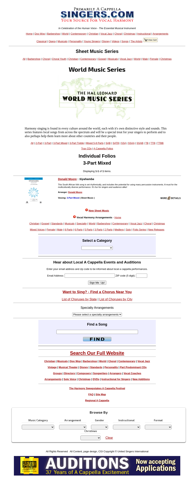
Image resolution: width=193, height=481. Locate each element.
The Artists (136, 41)
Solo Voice (70, 379)
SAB (108, 143)
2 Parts (109, 229)
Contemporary (79, 33)
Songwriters (100, 373)
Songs (124, 41)
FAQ (90, 394)
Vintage (52, 367)
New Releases (156, 229)
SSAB (140, 143)
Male (145, 58)
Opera (52, 41)
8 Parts (69, 229)
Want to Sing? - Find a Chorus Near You (97, 292)
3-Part (47, 143)
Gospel (102, 58)
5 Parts (89, 229)
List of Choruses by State (79, 299)
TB (146, 143)
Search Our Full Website (97, 353)
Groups (57, 373)
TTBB (160, 143)
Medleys (119, 229)
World (65, 33)
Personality (75, 41)
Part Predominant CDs (133, 367)
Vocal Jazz (106, 33)
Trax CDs (86, 148)
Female (154, 58)
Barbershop (53, 33)
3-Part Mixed (60, 143)
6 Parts (79, 229)
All (24, 58)
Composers (84, 373)
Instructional (144, 33)
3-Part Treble (76, 143)
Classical (42, 41)
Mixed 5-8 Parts (95, 143)
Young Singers (92, 41)
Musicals (62, 41)
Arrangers (115, 373)
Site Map (101, 394)
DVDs (96, 379)
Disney (106, 41)
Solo (128, 229)
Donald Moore (67, 179)
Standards (57, 223)
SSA (123, 143)
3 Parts (99, 229)
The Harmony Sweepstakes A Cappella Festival (97, 388)
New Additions (141, 379)
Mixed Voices (37, 229)
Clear (109, 437)
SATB (116, 143)
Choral (118, 33)
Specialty (82, 223)
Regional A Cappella (97, 400)
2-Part (38, 143)
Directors (69, 373)
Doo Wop (40, 33)
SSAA (131, 143)
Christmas (129, 33)
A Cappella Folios (103, 148)
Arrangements (160, 33)
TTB (153, 143)
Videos (115, 41)
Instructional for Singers (115, 379)
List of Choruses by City (116, 299)
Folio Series (139, 229)
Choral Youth (59, 58)
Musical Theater (68, 367)
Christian (93, 33)
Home (29, 33)
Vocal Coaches (132, 373)
